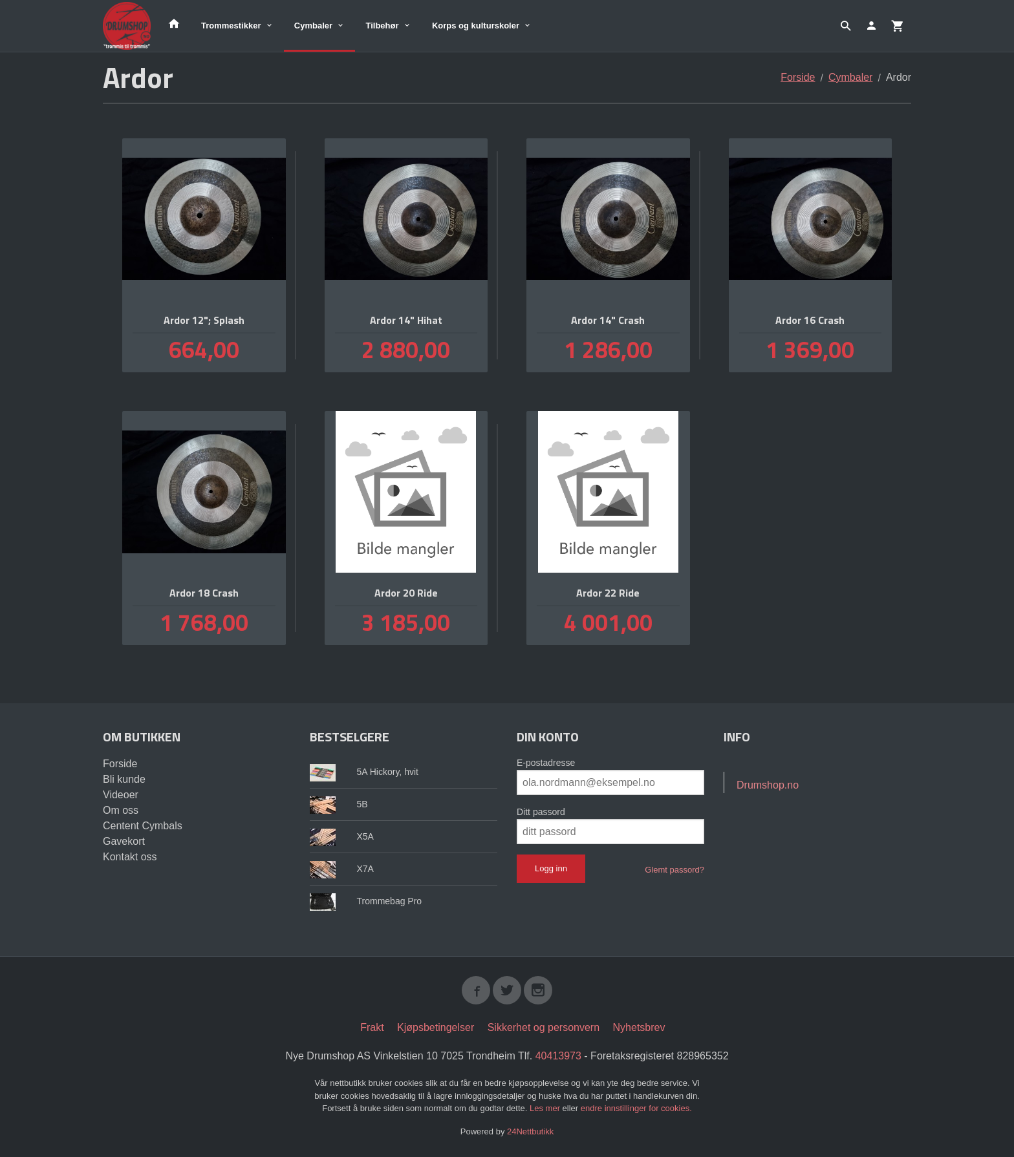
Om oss (120, 810)
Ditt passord (541, 812)
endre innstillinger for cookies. (636, 1108)
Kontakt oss (130, 856)
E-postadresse (546, 763)
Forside (798, 77)
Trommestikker (231, 25)
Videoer (120, 794)
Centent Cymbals (142, 825)
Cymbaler (313, 25)
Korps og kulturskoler (475, 25)
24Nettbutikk (530, 1131)
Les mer (546, 1108)
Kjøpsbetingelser (435, 1027)
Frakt (371, 1027)
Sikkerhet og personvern (543, 1027)
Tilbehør (381, 25)
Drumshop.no (768, 785)
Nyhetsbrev (639, 1027)
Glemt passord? (674, 870)
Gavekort (124, 841)
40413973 (558, 1055)
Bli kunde (124, 779)
